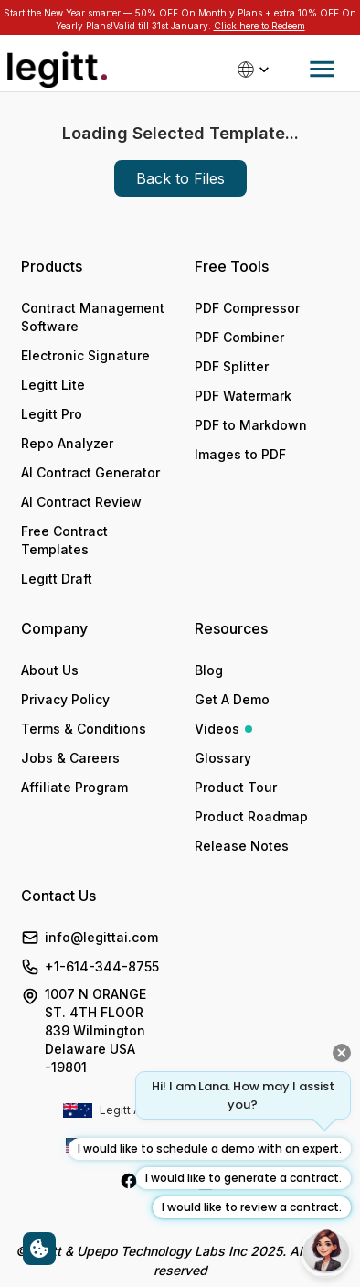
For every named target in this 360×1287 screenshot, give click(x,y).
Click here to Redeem (259, 25)
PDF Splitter (232, 366)
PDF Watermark (243, 395)
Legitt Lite (53, 384)
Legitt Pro (51, 414)
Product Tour (236, 787)
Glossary (223, 758)
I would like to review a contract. (252, 1207)
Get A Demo (232, 699)
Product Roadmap (251, 816)
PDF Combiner (239, 337)
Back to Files (180, 178)
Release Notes (242, 845)
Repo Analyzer (67, 443)
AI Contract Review (81, 501)
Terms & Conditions (83, 728)
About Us (50, 670)
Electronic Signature (85, 355)
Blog (209, 670)
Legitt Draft (56, 578)
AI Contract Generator (90, 472)
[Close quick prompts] (342, 1053)
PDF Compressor (247, 308)
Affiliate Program (74, 787)
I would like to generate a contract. (243, 1177)
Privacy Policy (65, 699)
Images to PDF (240, 454)
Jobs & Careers (70, 758)
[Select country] (255, 69)
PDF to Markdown (251, 425)
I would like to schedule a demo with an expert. (210, 1148)
